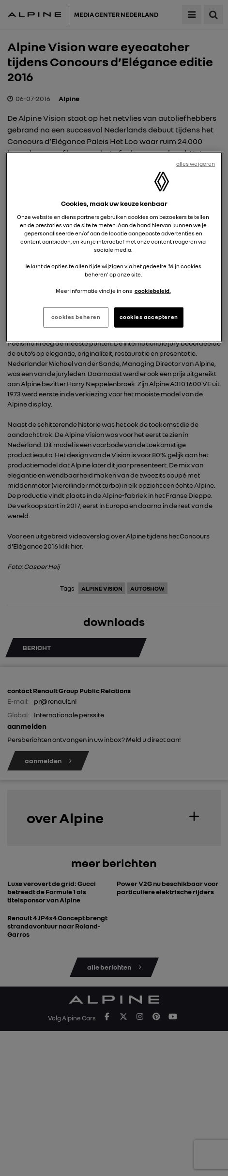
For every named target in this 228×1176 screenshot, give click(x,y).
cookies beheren (76, 317)
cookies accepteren (149, 317)
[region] (114, 247)
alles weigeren (195, 163)
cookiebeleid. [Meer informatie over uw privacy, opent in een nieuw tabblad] (153, 291)
